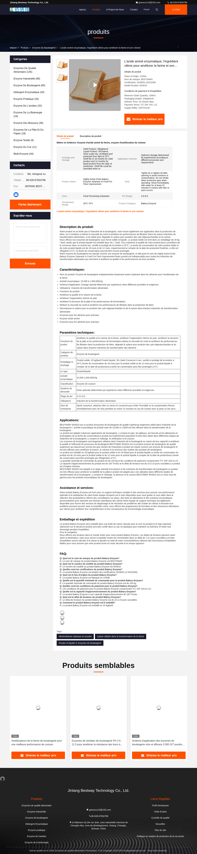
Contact (133, 9)
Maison (13, 48)
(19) (28, 114)
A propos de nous (115, 9)
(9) (24, 140)
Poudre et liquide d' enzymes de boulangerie (80, 643)
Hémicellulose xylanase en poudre (75, 636)
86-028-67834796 (177, 2)
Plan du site (160, 830)
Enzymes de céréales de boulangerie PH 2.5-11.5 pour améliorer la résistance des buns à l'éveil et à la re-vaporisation (96, 742)
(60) (29, 85)
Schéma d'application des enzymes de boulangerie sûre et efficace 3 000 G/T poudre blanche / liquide (157, 742)
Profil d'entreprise (160, 805)
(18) (29, 131)
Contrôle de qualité (160, 818)
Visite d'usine (160, 811)
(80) (27, 78)
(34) (29, 92)
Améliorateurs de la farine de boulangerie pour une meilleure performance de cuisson (36, 742)
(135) (25, 70)
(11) (25, 147)
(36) (28, 123)
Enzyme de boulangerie (44, 48)
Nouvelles (160, 824)
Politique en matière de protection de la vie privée (160, 836)
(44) (24, 153)
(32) (28, 105)
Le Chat (176, 9)
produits (24, 48)
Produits (96, 9)
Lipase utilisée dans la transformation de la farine (120, 636)
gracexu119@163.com (148, 2)
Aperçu (82, 9)
